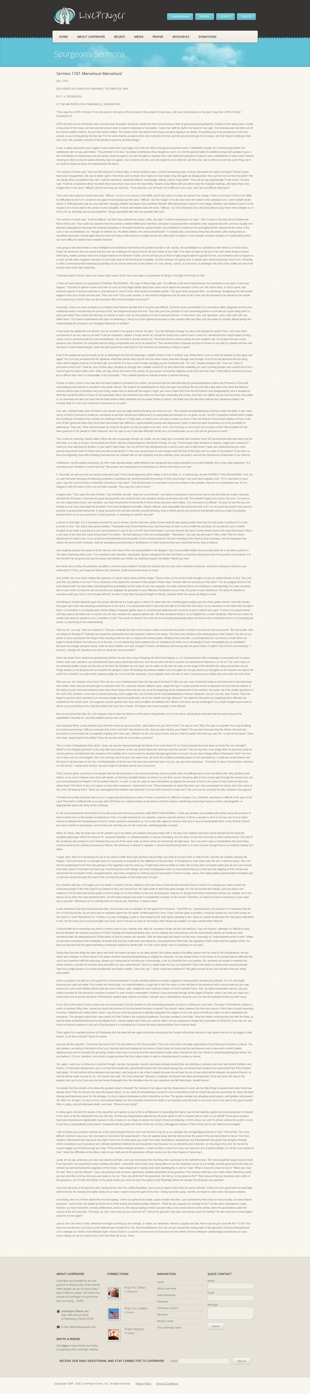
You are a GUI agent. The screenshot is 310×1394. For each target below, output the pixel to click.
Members (162, 1314)
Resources (181, 37)
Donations (207, 37)
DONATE (225, 16)
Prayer (158, 37)
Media (138, 37)
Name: (211, 1280)
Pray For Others (135, 1287)
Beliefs (119, 37)
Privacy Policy (143, 1383)
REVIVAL (204, 16)
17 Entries (129, 1333)
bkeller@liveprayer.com (83, 1327)
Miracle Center (165, 1321)
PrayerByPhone (180, 16)
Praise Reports (134, 1329)
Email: (211, 1292)
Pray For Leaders (136, 1308)
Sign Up (241, 1361)
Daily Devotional (166, 1295)
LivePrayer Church (167, 1308)
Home (63, 37)
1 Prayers (129, 1312)
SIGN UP (246, 16)
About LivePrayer (91, 37)
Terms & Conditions (167, 1383)
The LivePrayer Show (169, 1327)
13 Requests (130, 1291)
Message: (213, 1304)
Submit (216, 1326)
